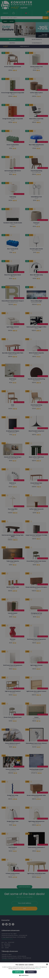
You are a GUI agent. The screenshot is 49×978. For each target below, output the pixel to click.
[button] (24, 975)
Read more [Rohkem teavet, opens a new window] (38, 968)
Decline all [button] (31, 972)
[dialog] (24, 489)
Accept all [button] (18, 972)
